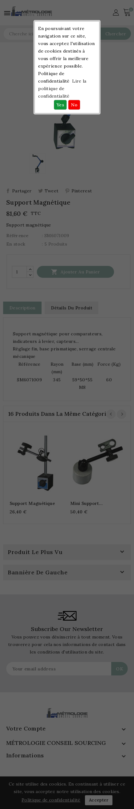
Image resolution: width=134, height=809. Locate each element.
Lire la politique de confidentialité (62, 88)
